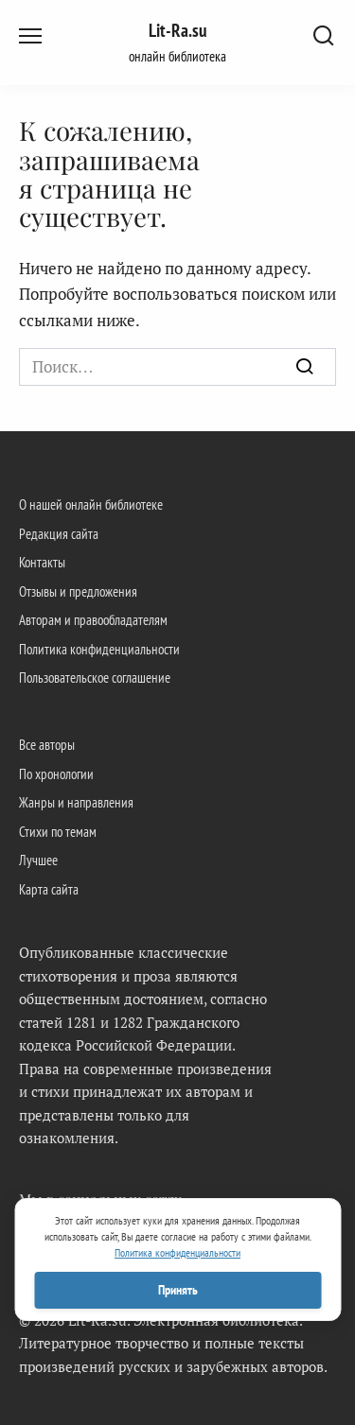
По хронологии (56, 773)
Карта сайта (49, 888)
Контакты (42, 561)
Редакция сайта (58, 533)
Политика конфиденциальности (99, 648)
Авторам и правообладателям (93, 619)
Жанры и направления (76, 801)
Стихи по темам (58, 831)
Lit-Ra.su (177, 30)
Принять (178, 1289)
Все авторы (47, 744)
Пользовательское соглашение (94, 677)
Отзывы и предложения (78, 591)
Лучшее (38, 859)
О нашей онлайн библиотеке (91, 504)
